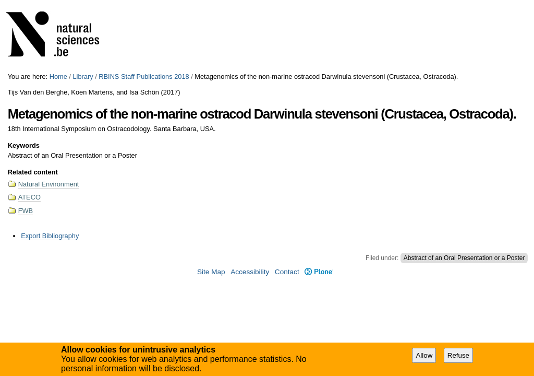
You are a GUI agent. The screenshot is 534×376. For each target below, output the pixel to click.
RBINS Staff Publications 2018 (144, 76)
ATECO (29, 197)
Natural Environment (48, 184)
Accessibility (249, 272)
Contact (287, 272)
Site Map (211, 272)
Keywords (24, 145)
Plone (319, 272)
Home (58, 76)
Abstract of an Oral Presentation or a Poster (464, 258)
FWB (25, 211)
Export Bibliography (50, 236)
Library (82, 76)
